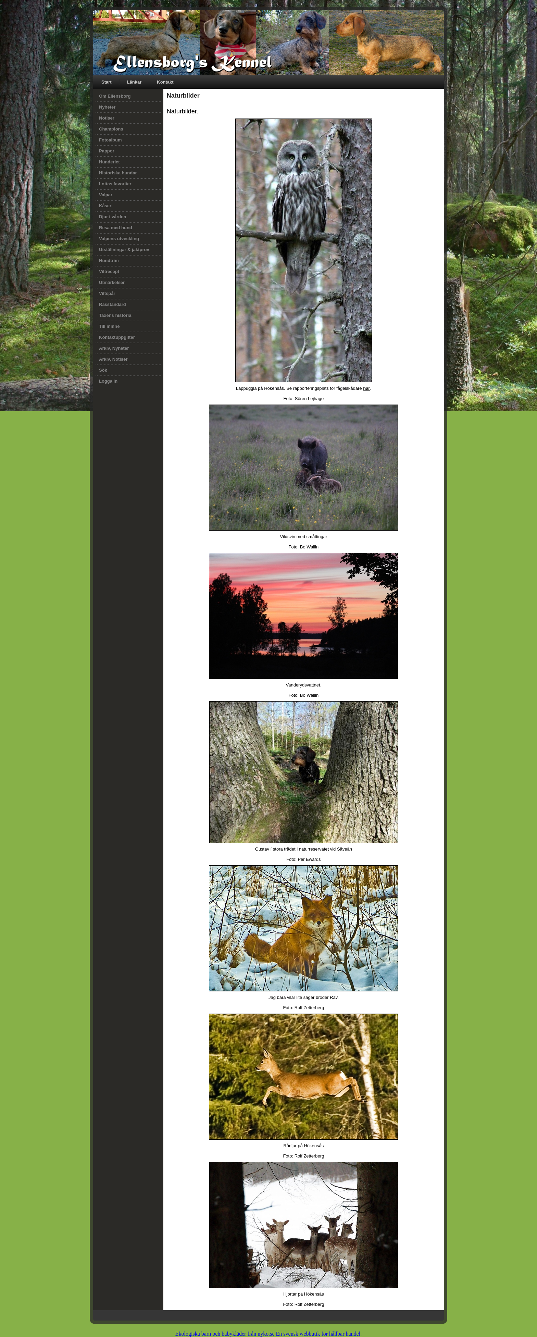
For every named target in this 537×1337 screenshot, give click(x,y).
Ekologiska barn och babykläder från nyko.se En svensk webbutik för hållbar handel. (268, 1334)
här (366, 388)
